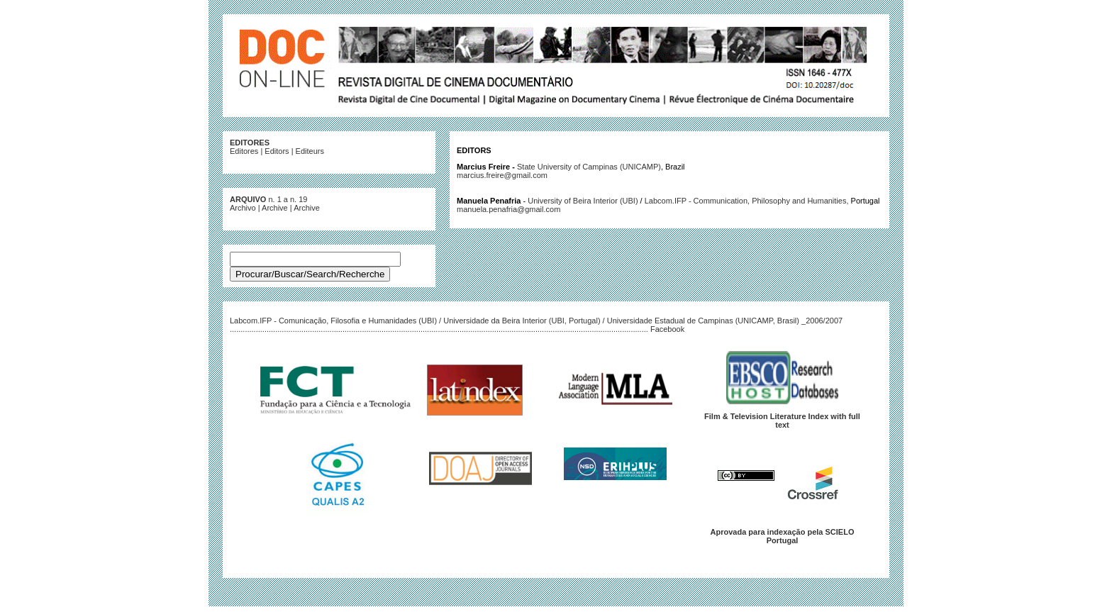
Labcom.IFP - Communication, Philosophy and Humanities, (748, 200)
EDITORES (249, 142)
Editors (277, 151)
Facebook (667, 329)
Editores (244, 151)
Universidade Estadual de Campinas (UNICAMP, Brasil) (703, 320)
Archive (275, 208)
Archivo (243, 208)
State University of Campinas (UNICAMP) (589, 166)
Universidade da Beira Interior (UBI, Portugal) (521, 320)
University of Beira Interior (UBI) (583, 200)
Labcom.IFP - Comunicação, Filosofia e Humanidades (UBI (332, 320)
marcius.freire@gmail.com (502, 175)
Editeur (308, 151)
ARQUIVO (248, 199)
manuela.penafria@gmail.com (508, 209)
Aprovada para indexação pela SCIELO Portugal (783, 536)
